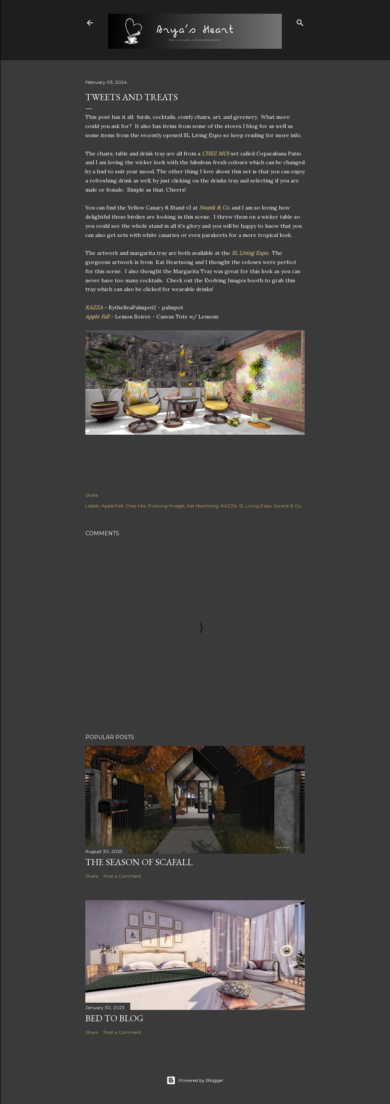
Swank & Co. (214, 207)
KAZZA (94, 307)
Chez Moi (135, 506)
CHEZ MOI (215, 153)
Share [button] (91, 495)
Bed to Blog (114, 1018)
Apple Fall (97, 316)
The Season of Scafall (139, 862)
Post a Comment (123, 876)
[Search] (300, 21)
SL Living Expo (250, 253)
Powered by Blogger (195, 1080)
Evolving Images (166, 506)
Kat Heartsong (203, 506)
